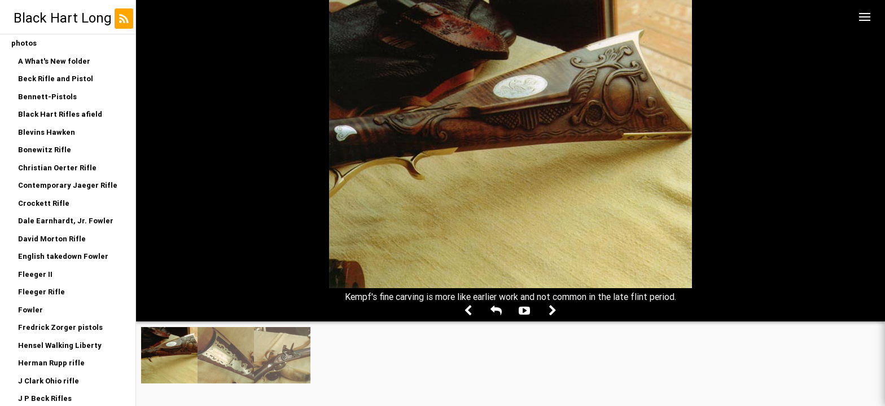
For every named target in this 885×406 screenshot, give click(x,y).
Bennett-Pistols (47, 97)
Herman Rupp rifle (51, 363)
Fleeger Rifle (41, 292)
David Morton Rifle (52, 239)
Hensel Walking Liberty (60, 345)
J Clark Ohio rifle (48, 381)
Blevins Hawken (46, 132)
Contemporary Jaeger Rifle (67, 185)
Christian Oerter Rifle (57, 168)
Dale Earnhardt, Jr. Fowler (65, 221)
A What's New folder (54, 61)
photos (24, 43)
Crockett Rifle (43, 203)
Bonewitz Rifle (44, 150)
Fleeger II (35, 274)
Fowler (30, 310)
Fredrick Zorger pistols (60, 327)
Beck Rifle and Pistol (55, 78)
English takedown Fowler (63, 256)
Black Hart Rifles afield (60, 114)
